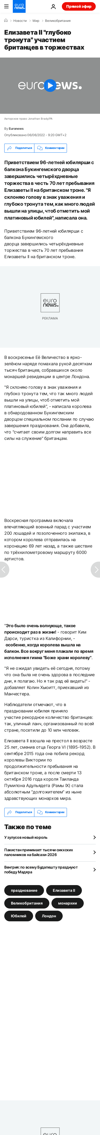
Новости (20, 20)
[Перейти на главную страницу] (19, 6)
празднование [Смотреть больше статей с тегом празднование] (24, 890)
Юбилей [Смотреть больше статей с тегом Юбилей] (18, 915)
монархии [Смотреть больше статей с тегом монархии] (67, 903)
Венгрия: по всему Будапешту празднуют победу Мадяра (41, 869)
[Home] (5, 20)
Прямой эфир (78, 6)
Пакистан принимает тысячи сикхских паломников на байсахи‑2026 (38, 852)
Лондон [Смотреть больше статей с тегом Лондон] (49, 915)
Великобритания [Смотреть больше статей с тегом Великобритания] (27, 903)
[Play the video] (50, 86)
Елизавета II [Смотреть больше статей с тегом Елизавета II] (64, 890)
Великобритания (58, 20)
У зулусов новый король (25, 837)
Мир (36, 20)
